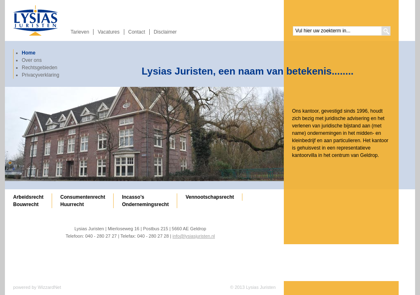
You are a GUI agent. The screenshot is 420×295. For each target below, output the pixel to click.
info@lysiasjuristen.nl (194, 236)
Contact (136, 32)
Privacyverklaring (40, 75)
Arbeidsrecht (28, 197)
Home (28, 53)
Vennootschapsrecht (209, 197)
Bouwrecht (26, 204)
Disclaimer (165, 32)
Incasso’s (133, 197)
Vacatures (108, 32)
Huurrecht (72, 204)
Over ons (32, 60)
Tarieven (80, 32)
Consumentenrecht (82, 197)
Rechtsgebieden (39, 67)
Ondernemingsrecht (145, 204)
